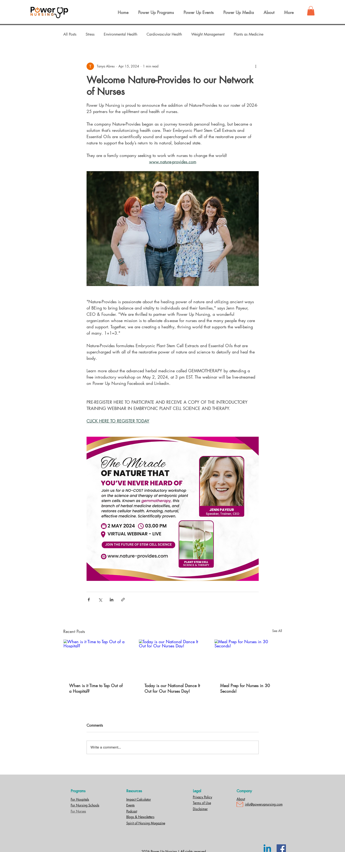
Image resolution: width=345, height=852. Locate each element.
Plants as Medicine (248, 34)
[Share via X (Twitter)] (100, 599)
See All (277, 631)
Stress (90, 34)
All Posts (69, 34)
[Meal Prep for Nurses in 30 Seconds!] (248, 658)
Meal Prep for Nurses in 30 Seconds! (245, 688)
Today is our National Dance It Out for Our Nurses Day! (172, 688)
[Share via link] (123, 599)
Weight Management (207, 34)
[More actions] (256, 66)
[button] (311, 11)
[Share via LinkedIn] (111, 599)
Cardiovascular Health (164, 34)
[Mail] (239, 804)
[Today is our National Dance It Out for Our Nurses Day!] (172, 658)
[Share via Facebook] (89, 599)
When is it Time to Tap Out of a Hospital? (96, 688)
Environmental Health (120, 34)
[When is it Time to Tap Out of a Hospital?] (97, 658)
